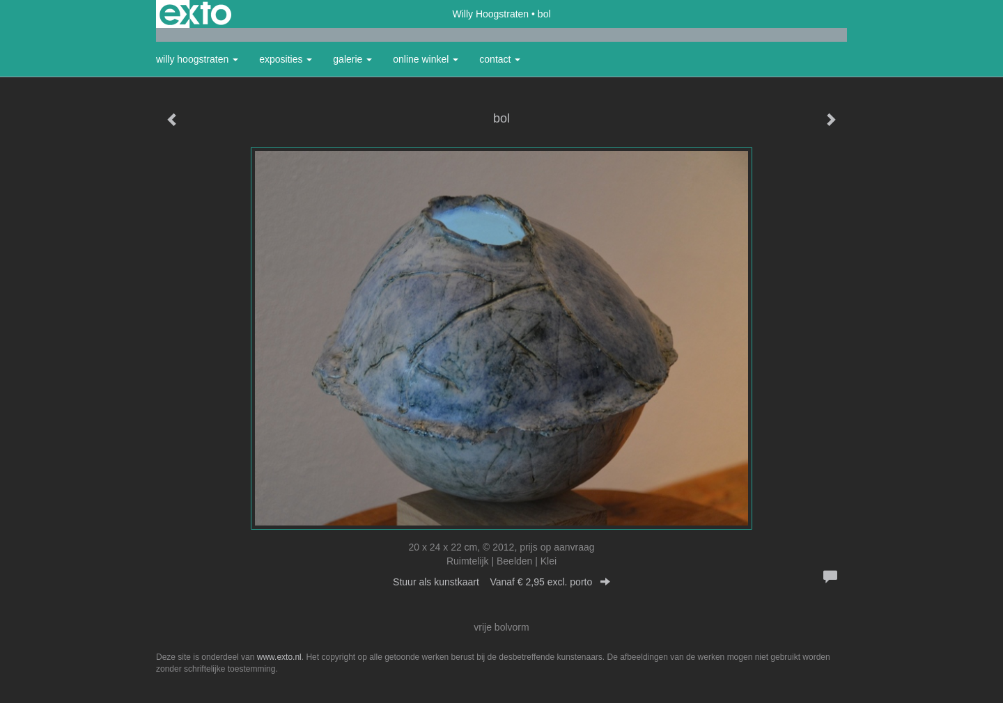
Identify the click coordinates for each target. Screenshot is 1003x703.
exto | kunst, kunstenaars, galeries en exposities (195, 14)
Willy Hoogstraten (490, 13)
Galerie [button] (352, 59)
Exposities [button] (285, 59)
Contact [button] (499, 59)
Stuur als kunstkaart (501, 581)
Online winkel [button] (425, 59)
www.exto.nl (279, 657)
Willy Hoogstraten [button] (197, 59)
